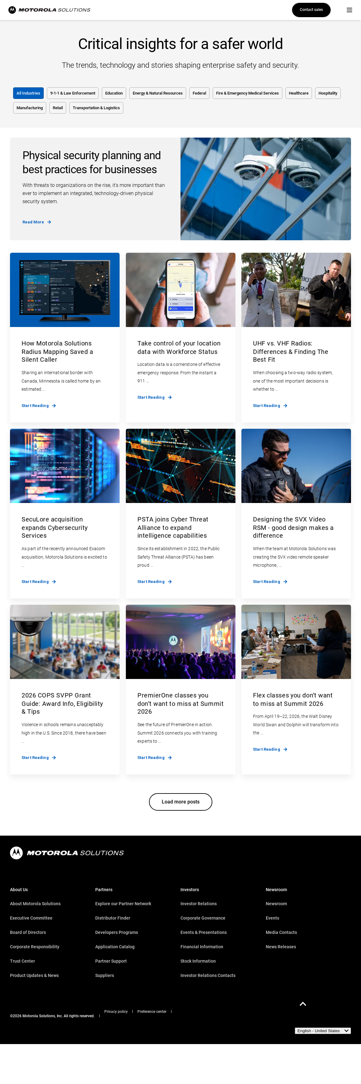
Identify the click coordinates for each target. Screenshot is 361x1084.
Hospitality (328, 93)
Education (114, 93)
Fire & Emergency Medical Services (247, 93)
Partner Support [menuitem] (111, 961)
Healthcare (299, 93)
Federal (199, 93)
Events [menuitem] (272, 918)
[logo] (67, 853)
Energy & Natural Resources (158, 93)
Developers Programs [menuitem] (116, 932)
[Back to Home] (45, 10)
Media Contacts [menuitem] (281, 932)
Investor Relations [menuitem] (198, 903)
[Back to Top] (303, 1004)
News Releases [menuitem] (281, 946)
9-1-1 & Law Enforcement (72, 93)
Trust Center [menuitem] (22, 961)
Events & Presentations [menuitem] (203, 932)
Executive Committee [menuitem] (31, 918)
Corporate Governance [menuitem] (202, 918)
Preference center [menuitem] (151, 1011)
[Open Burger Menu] (349, 10)
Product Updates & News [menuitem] (34, 975)
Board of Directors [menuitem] (28, 932)
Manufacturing (30, 107)
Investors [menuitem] (189, 889)
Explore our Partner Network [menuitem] (123, 903)
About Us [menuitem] (19, 889)
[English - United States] (323, 1031)
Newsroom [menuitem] (276, 889)
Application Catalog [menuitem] (115, 946)
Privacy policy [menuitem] (116, 1011)
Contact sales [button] (311, 9)
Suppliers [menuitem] (104, 975)
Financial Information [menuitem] (201, 946)
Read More (36, 222)
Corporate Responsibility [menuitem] (34, 946)
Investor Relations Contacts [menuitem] (207, 975)
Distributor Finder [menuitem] (112, 918)
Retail (58, 107)
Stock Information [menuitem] (198, 961)
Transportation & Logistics (96, 107)
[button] (180, 802)
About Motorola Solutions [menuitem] (35, 903)
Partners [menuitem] (103, 889)
